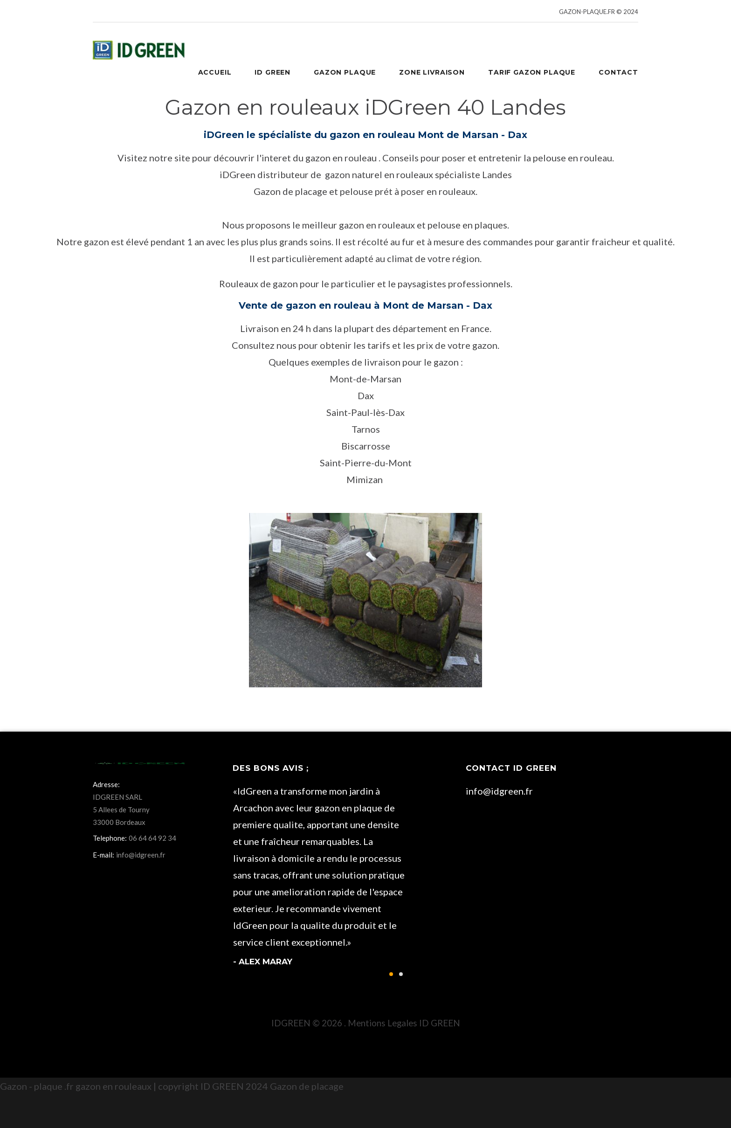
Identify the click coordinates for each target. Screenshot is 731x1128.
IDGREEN (290, 1022)
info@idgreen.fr (499, 790)
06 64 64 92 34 (152, 838)
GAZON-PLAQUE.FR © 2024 (598, 11)
